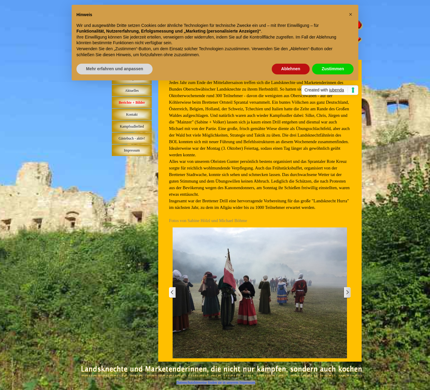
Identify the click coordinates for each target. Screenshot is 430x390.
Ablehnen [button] (290, 68)
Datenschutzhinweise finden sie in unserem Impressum (215, 382)
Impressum (132, 150)
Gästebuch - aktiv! (132, 138)
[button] (350, 14)
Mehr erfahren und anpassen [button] (114, 68)
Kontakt (132, 114)
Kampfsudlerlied (132, 126)
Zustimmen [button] (333, 68)
